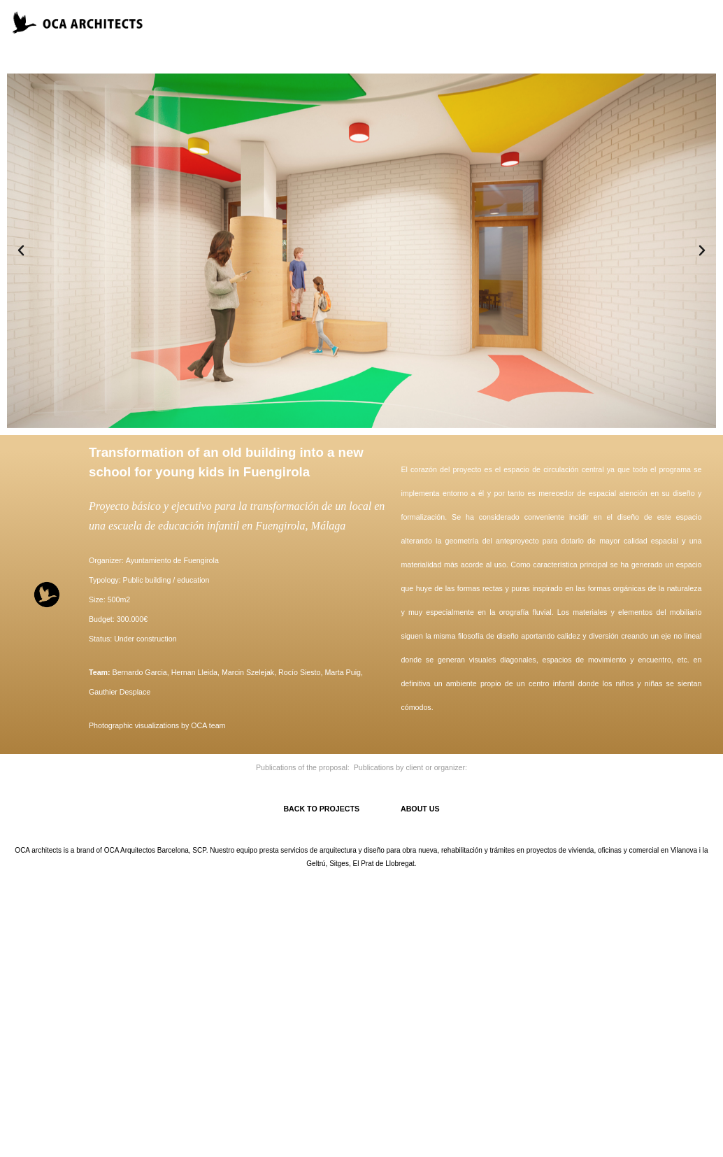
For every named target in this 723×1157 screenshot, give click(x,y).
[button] (21, 250)
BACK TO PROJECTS (342, 808)
